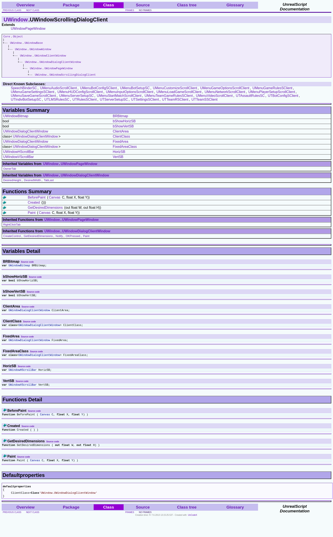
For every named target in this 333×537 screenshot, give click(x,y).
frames (129, 10)
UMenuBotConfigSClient (98, 96)
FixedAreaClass (125, 155)
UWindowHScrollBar (18, 160)
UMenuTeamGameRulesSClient (169, 104)
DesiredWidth (32, 188)
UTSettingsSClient (145, 108)
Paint (31, 221)
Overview (25, 5)
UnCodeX (192, 534)
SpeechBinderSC (24, 96)
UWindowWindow (40, 52)
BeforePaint (37, 205)
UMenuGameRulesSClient (272, 96)
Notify (59, 244)
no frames (145, 10)
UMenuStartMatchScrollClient (119, 104)
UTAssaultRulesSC (250, 104)
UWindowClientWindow (50, 60)
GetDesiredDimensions (45, 216)
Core (6, 37)
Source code (27, 270)
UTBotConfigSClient (283, 104)
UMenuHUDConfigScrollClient (80, 100)
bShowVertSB (123, 134)
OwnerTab (9, 177)
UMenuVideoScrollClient (214, 104)
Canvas (54, 205)
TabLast (49, 188)
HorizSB (119, 160)
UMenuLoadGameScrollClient (179, 100)
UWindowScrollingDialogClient (72, 83)
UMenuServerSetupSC (76, 104)
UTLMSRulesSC (56, 108)
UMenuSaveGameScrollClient (33, 104)
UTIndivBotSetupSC (26, 108)
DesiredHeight (12, 188)
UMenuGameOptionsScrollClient (224, 96)
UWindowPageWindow (28, 28)
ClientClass (121, 145)
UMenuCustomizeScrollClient (175, 96)
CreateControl (12, 244)
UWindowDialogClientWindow (60, 67)
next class (32, 10)
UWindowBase (34, 45)
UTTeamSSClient (205, 108)
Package (71, 5)
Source (143, 5)
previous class (12, 10)
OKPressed (73, 244)
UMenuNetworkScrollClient (225, 100)
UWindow (16, 20)
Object (18, 37)
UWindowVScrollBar (18, 165)
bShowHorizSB (124, 129)
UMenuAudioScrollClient (58, 96)
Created (34, 211)
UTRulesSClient (84, 108)
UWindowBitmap (15, 124)
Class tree (187, 5)
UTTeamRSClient (175, 108)
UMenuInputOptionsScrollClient (129, 100)
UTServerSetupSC (114, 108)
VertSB (118, 165)
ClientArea (121, 139)
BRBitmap (120, 124)
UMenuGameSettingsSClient (32, 100)
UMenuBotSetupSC (135, 96)
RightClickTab (11, 232)
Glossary (235, 5)
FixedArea (120, 150)
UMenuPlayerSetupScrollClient (271, 100)
